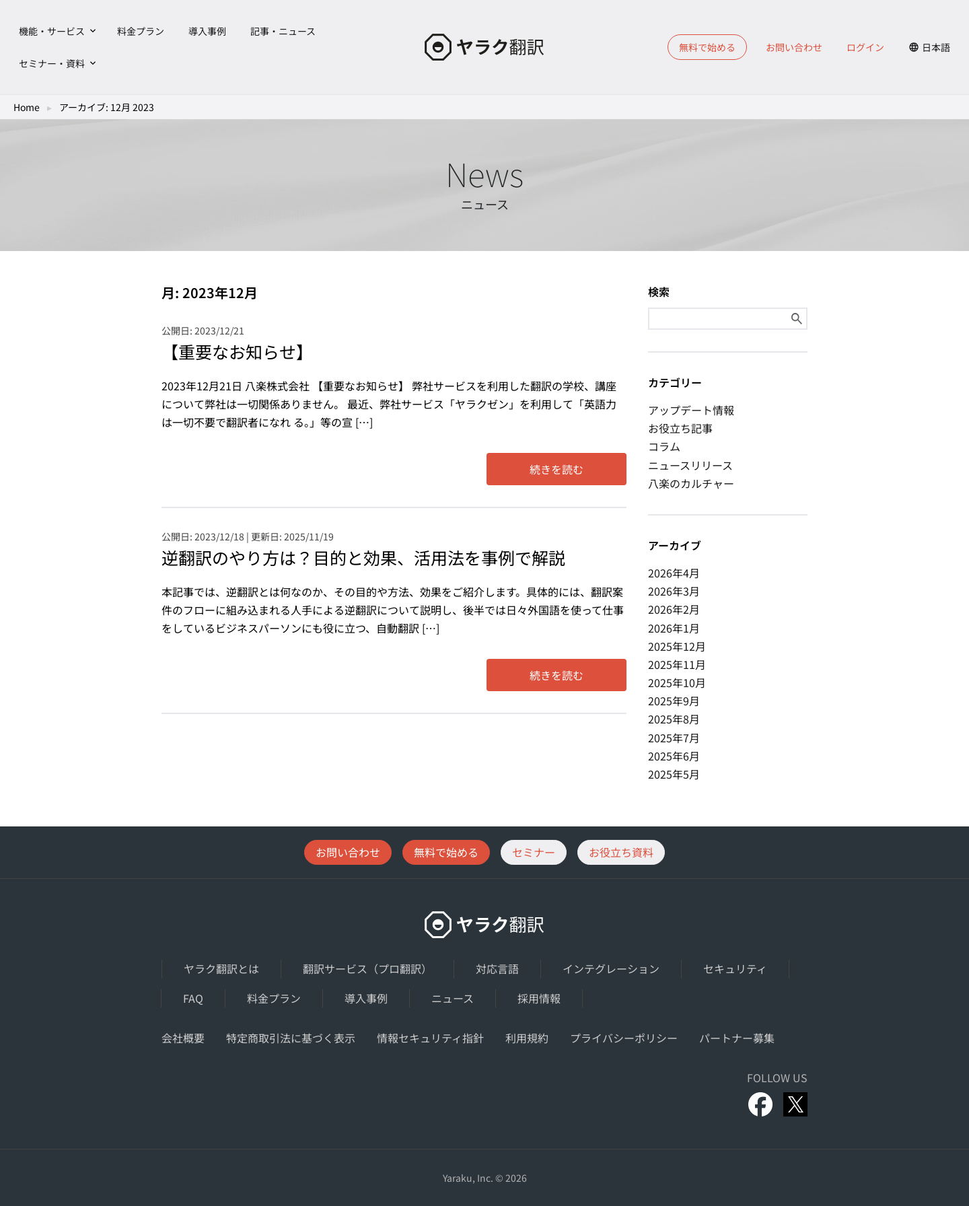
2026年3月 (674, 591)
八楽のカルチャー (691, 483)
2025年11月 (677, 664)
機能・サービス (52, 31)
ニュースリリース (690, 465)
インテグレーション (611, 968)
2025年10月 (677, 682)
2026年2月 (674, 609)
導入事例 (207, 31)
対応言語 (497, 968)
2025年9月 (674, 701)
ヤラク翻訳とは (221, 968)
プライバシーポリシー (624, 1038)
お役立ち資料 (621, 852)
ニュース (452, 998)
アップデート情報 (691, 410)
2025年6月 (674, 756)
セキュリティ (735, 968)
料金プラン (140, 31)
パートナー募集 (737, 1038)
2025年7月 (674, 738)
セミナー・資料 (52, 63)
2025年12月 (677, 646)
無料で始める (707, 47)
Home (26, 107)
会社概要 (183, 1038)
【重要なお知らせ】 (237, 351)
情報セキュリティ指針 (430, 1038)
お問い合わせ (794, 47)
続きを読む (556, 469)
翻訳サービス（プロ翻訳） (367, 968)
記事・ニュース (283, 31)
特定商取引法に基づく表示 (290, 1038)
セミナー (533, 852)
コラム (664, 446)
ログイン (865, 47)
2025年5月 (674, 774)
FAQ (193, 998)
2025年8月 (674, 719)
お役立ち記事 (680, 428)
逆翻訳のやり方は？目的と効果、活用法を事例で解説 (363, 557)
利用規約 (526, 1038)
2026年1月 (674, 628)
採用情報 (539, 998)
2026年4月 (674, 573)
